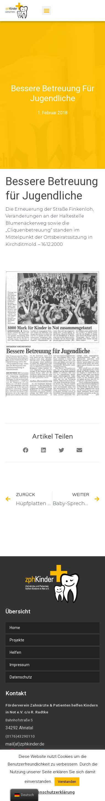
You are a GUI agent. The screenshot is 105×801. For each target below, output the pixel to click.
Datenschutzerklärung (53, 792)
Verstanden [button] (67, 782)
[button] (46, 10)
